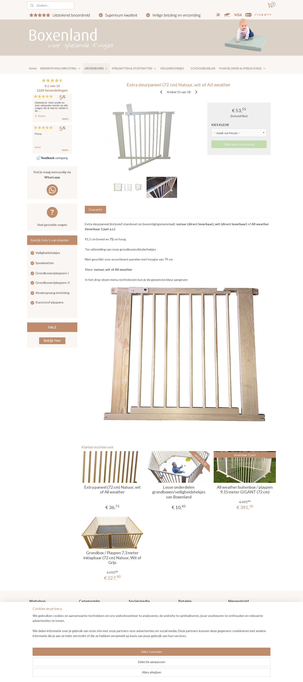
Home (33, 68)
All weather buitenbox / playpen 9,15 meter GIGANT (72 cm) (245, 490)
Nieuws (34, 615)
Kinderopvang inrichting (52, 293)
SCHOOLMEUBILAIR (203, 68)
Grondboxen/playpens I (52, 273)
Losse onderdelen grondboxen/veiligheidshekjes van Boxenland (178, 492)
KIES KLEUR (220, 125)
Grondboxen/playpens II (53, 282)
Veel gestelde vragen (52, 225)
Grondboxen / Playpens (95, 609)
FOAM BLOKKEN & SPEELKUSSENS (242, 68)
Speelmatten (45, 263)
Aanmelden (240, 625)
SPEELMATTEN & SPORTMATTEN (134, 68)
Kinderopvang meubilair (95, 630)
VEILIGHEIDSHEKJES (172, 68)
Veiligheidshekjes (48, 253)
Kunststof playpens (50, 302)
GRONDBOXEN (96, 68)
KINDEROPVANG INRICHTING (60, 68)
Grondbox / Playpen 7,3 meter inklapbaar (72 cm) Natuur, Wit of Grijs (112, 557)
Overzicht (95, 209)
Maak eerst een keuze (238, 144)
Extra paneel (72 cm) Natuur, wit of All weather (112, 490)
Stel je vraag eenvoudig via (52, 175)
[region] (121, 664)
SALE (52, 327)
